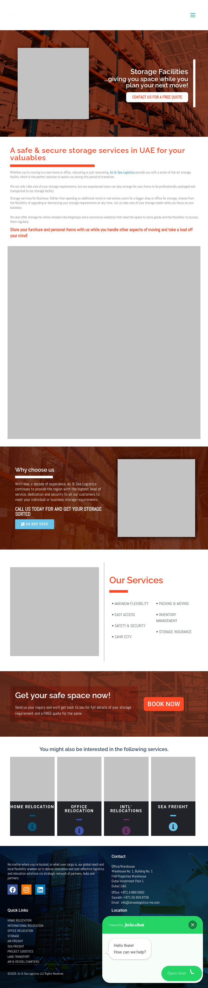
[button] (193, 973)
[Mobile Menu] (192, 15)
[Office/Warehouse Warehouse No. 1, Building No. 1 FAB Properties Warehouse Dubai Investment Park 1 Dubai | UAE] (152, 943)
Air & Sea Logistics (122, 172)
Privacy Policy (176, 973)
